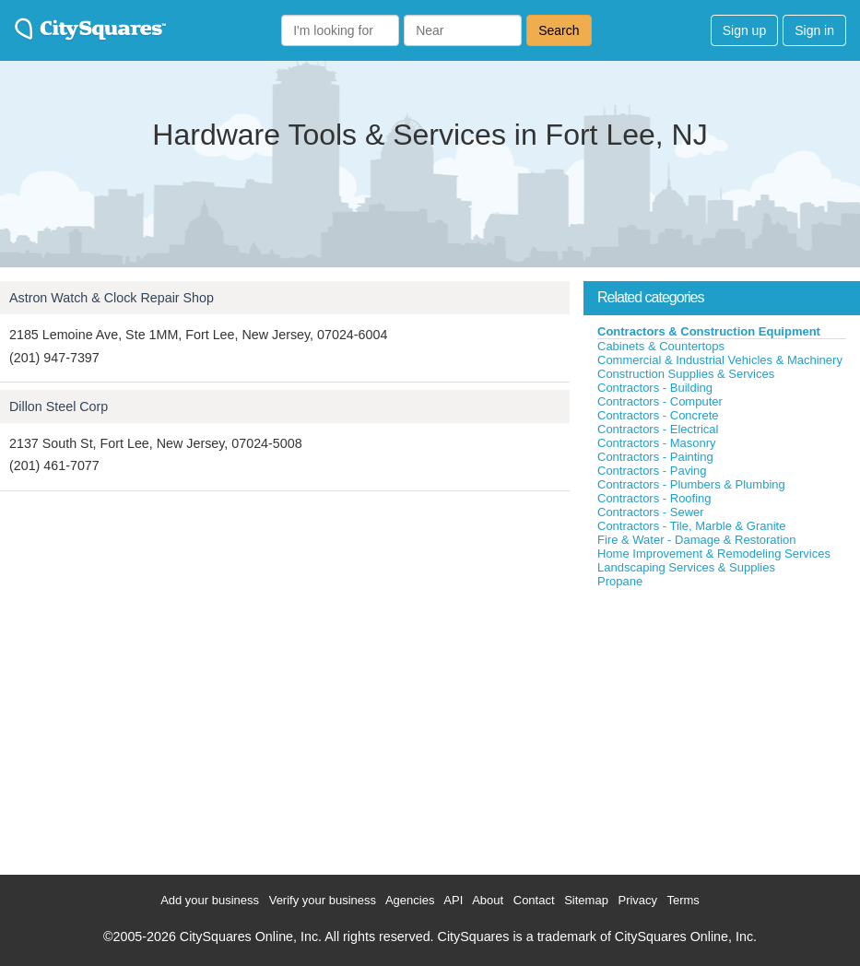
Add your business (209, 900)
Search (558, 30)
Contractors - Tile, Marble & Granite (691, 526)
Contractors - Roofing (654, 498)
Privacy (637, 900)
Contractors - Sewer (650, 512)
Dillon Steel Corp (58, 406)
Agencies (409, 900)
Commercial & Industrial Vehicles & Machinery (719, 360)
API (453, 900)
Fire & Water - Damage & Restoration (696, 540)
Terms (682, 900)
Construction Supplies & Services (685, 374)
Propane (619, 581)
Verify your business (322, 900)
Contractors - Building (655, 388)
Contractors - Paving (652, 470)
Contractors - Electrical (657, 429)
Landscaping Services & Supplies (686, 567)
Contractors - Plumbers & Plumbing (691, 484)
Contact (534, 900)
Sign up (744, 30)
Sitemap (586, 900)
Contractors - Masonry (656, 443)
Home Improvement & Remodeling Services (714, 553)
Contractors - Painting (655, 457)
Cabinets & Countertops (661, 346)
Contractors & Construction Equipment (708, 331)
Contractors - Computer (660, 401)
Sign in (814, 30)
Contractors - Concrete (658, 415)
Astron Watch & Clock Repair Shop (111, 297)
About (487, 900)
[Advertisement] (721, 727)
